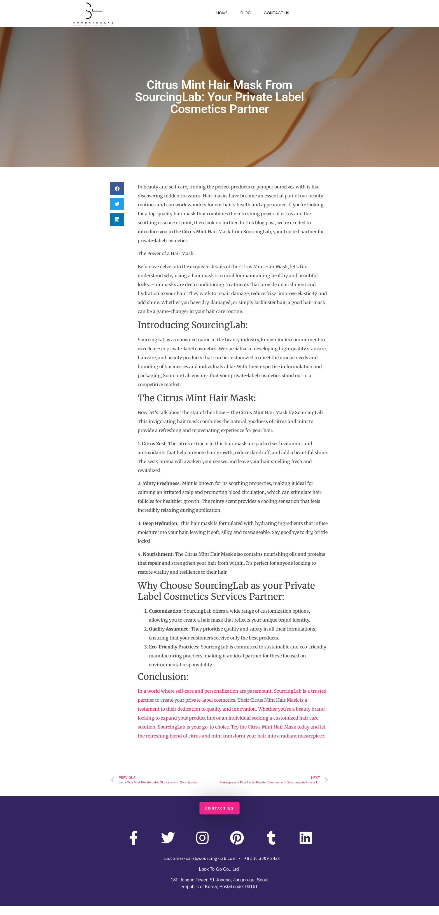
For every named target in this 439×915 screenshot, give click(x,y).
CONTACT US (276, 13)
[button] (117, 188)
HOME (222, 13)
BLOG (245, 13)
